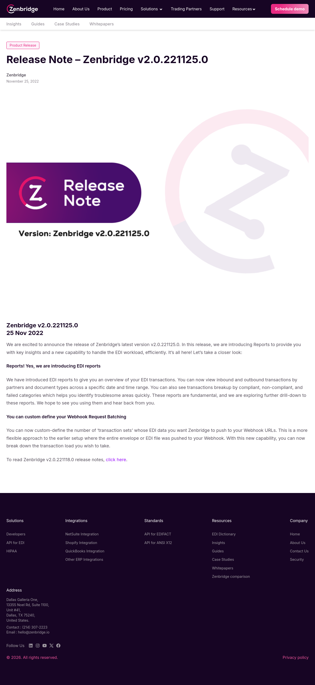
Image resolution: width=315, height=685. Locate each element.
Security (297, 559)
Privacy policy (296, 657)
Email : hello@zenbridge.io (27, 632)
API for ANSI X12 (158, 543)
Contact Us (299, 551)
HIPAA (11, 551)
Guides (38, 23)
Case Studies (66, 23)
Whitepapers (102, 23)
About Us (81, 8)
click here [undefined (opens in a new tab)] (116, 459)
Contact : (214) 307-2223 (26, 627)
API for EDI (15, 543)
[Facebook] (58, 645)
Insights (13, 23)
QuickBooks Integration (84, 551)
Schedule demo (290, 8)
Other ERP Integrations (84, 559)
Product (104, 8)
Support (217, 8)
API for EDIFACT (157, 534)
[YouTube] (44, 645)
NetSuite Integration (82, 534)
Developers (15, 534)
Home (58, 8)
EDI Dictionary (224, 534)
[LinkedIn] (30, 645)
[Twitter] (51, 645)
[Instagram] (37, 645)
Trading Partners (186, 8)
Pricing (126, 8)
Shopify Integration (81, 543)
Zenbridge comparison (231, 576)
